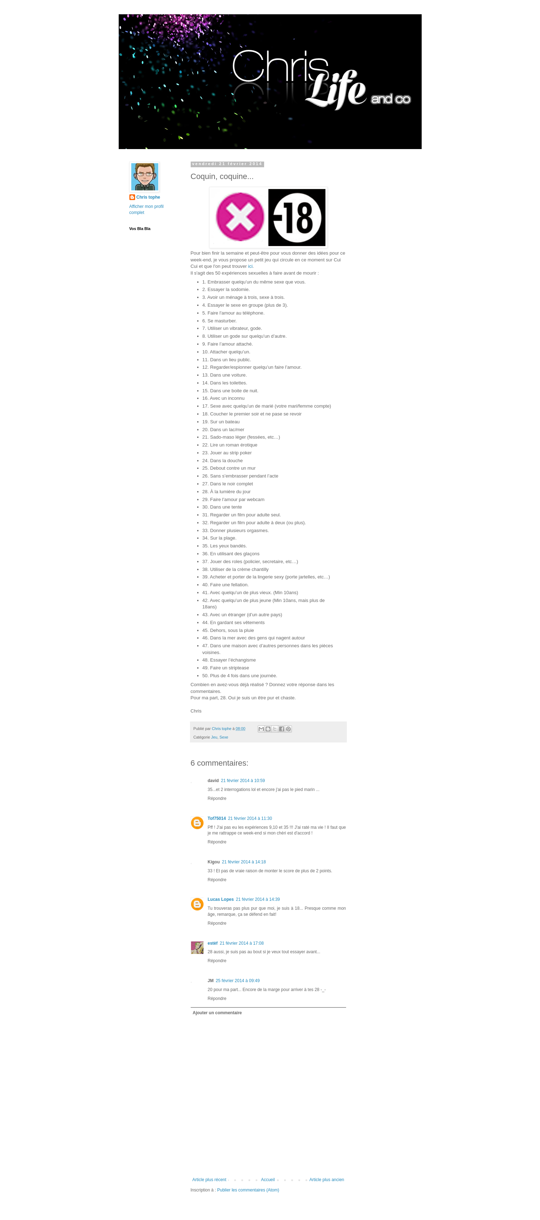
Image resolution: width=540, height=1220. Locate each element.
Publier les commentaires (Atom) (248, 1190)
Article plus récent (209, 1179)
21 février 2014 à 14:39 (258, 899)
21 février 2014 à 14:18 (244, 861)
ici (250, 266)
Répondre (217, 798)
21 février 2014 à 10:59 (243, 780)
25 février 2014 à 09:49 (237, 980)
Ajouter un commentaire (217, 1012)
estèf (213, 943)
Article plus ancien (326, 1179)
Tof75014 (217, 818)
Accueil (268, 1179)
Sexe (224, 737)
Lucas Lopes (221, 899)
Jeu (214, 737)
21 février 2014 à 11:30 (250, 818)
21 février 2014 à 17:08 (242, 943)
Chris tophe (148, 197)
